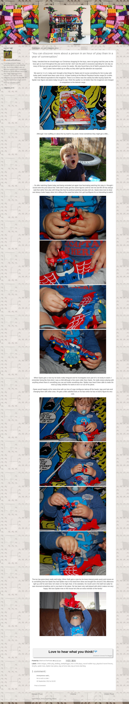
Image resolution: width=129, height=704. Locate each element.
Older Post (109, 694)
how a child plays (76, 663)
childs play (50, 663)
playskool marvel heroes (104, 663)
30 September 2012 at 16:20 (46, 681)
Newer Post (37, 694)
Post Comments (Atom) (48, 698)
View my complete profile (12, 83)
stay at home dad (64, 666)
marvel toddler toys (89, 663)
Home (73, 694)
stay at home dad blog (78, 666)
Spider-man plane (52, 666)
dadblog (57, 663)
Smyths (45, 73)
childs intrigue (41, 663)
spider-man (41, 666)
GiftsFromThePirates (13, 60)
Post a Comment (40, 685)
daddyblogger (65, 663)
